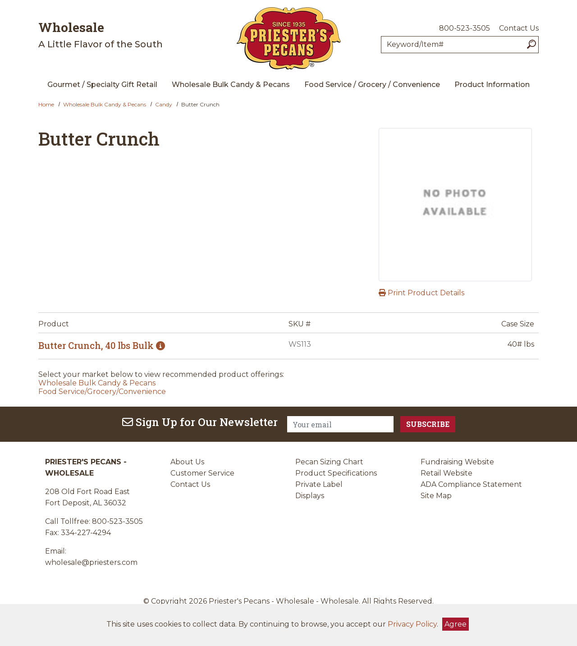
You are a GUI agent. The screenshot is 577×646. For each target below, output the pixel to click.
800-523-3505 (464, 28)
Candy (163, 104)
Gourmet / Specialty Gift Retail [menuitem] (102, 84)
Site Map (436, 495)
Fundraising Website (457, 462)
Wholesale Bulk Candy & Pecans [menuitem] (231, 84)
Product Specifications (336, 473)
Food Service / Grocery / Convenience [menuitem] (372, 84)
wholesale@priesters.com (91, 562)
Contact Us (519, 28)
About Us (187, 462)
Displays (309, 495)
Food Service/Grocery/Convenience (102, 391)
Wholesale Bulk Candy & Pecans (104, 104)
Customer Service (202, 473)
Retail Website (446, 473)
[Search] (531, 44)
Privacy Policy (412, 624)
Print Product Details (421, 293)
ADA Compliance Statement (471, 484)
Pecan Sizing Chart (329, 462)
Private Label (319, 484)
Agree (455, 624)
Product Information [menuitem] (492, 84)
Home (46, 104)
